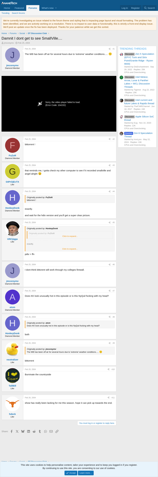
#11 (113, 398)
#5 (114, 222)
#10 (113, 369)
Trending (5, 13)
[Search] (149, 8)
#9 (114, 343)
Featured (19, 8)
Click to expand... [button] (70, 236)
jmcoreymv (9, 43)
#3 (114, 165)
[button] (56, 8)
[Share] (110, 49)
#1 (114, 49)
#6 (114, 264)
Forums (33, 8)
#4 (114, 191)
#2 (114, 139)
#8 (114, 317)
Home (7, 8)
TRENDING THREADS (133, 48)
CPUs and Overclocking (135, 72)
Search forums (18, 13)
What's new (48, 8)
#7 (114, 291)
